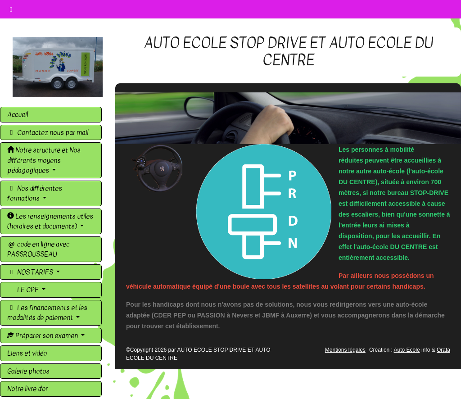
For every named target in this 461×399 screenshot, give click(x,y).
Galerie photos (28, 371)
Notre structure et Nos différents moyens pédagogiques (44, 160)
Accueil (17, 114)
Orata (443, 350)
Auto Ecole (407, 350)
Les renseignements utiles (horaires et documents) (50, 221)
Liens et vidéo (27, 353)
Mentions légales (345, 350)
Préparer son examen (43, 335)
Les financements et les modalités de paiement (47, 313)
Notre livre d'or (27, 389)
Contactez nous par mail (47, 132)
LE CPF (28, 290)
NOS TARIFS (30, 272)
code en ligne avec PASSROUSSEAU (38, 249)
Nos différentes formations (34, 193)
